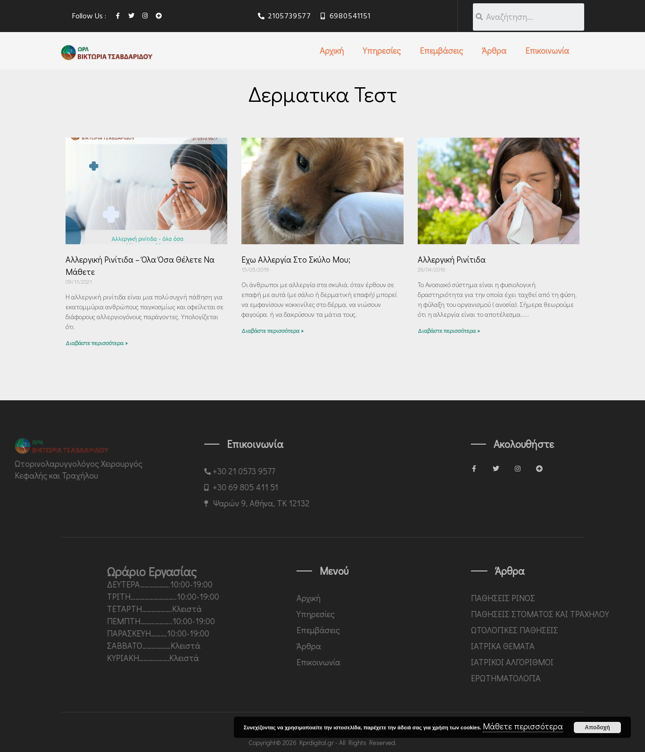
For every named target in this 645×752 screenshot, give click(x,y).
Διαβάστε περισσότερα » (97, 343)
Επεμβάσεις (441, 50)
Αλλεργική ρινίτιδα (452, 259)
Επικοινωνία (547, 50)
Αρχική (332, 50)
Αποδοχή (597, 727)
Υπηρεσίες (382, 50)
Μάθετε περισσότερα (523, 726)
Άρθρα (494, 50)
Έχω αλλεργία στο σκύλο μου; (295, 259)
